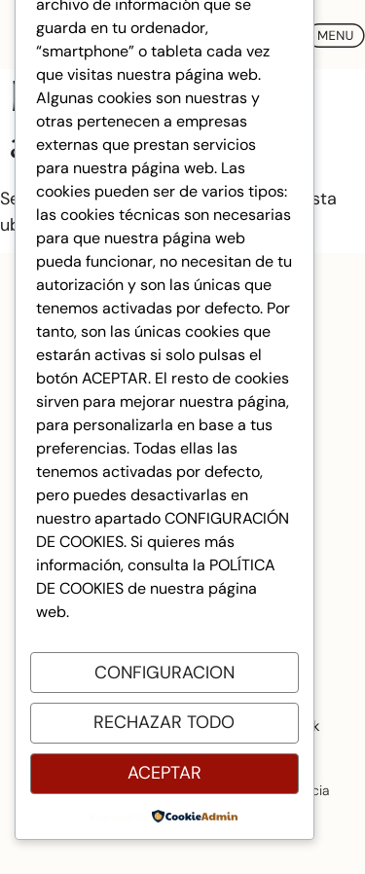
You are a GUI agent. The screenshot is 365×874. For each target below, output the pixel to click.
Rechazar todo (164, 722)
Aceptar (164, 772)
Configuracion (164, 672)
